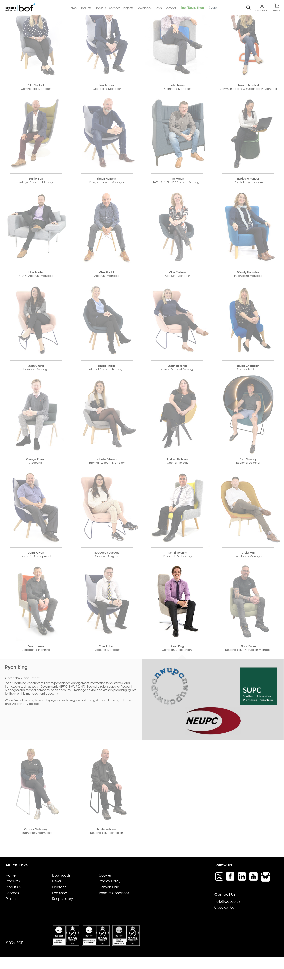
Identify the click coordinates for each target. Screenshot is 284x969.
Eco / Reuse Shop (192, 8)
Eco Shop (59, 892)
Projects (128, 8)
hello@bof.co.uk (227, 901)
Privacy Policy (109, 880)
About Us (100, 8)
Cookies (105, 875)
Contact (170, 8)
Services (114, 8)
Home (73, 8)
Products (85, 8)
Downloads (143, 8)
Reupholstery (62, 898)
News (158, 8)
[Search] (226, 7)
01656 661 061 (225, 907)
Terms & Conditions (114, 892)
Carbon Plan (109, 886)
